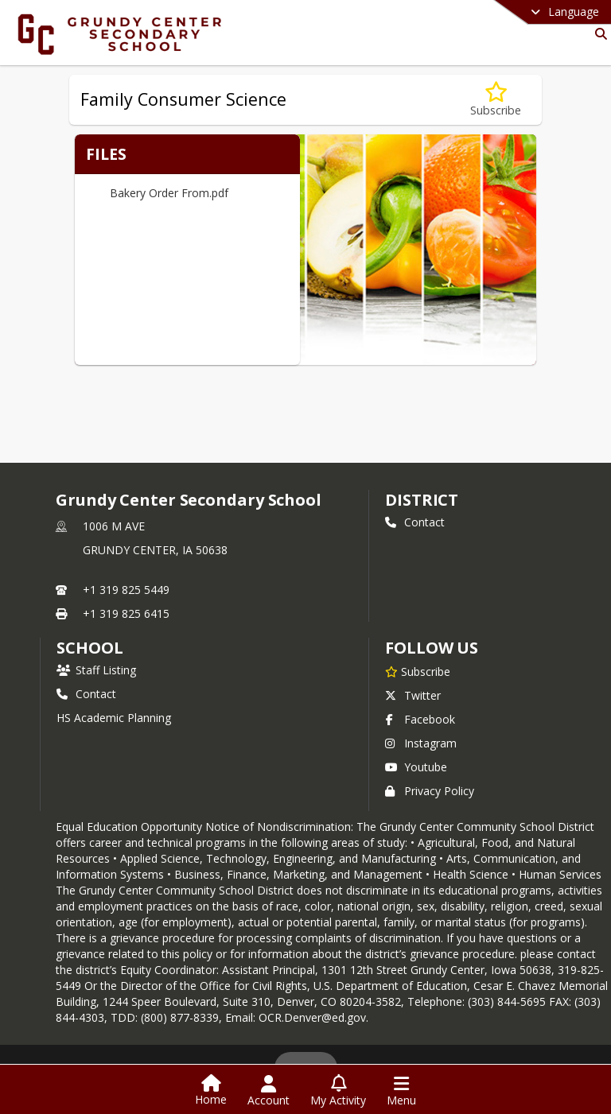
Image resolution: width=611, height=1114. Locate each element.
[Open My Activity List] (338, 1091)
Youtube (416, 766)
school (89, 647)
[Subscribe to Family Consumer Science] (496, 100)
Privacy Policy (429, 790)
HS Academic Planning (113, 717)
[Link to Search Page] (598, 33)
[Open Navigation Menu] (401, 1091)
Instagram (421, 743)
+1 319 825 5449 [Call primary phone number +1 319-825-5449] (126, 589)
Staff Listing (96, 669)
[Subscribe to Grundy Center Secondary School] (417, 671)
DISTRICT (421, 499)
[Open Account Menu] (268, 1091)
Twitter (413, 695)
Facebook (420, 719)
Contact (415, 522)
